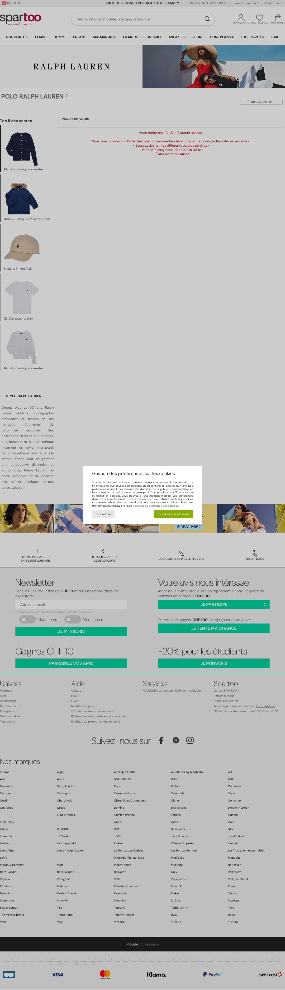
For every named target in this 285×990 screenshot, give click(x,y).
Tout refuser (103, 514)
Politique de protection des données (155, 505)
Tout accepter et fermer (173, 514)
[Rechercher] (207, 19)
